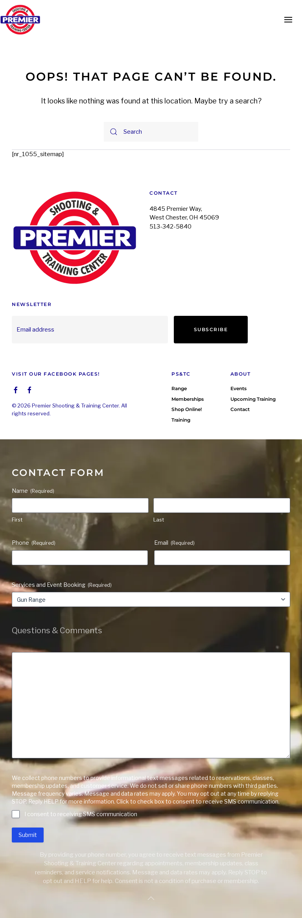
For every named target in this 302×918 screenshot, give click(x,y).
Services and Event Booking (62, 573)
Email (174, 531)
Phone (33, 531)
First (17, 508)
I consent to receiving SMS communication (80, 802)
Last (158, 508)
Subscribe (211, 329)
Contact (240, 397)
